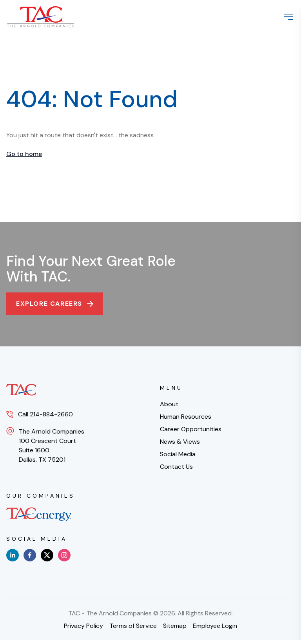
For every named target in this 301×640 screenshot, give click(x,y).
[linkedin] (12, 555)
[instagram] (64, 555)
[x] (47, 555)
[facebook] (30, 555)
